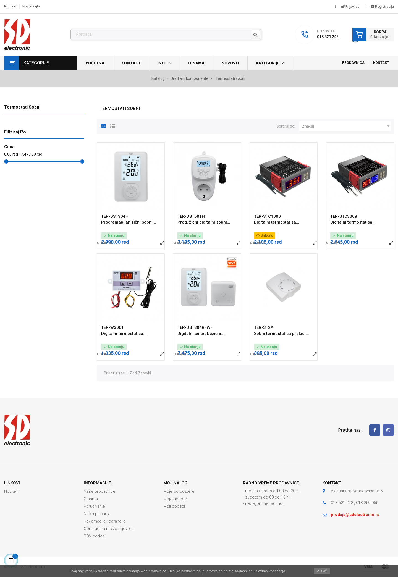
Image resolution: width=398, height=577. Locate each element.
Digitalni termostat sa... (276, 222)
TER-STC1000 (267, 216)
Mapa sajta (31, 6)
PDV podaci (95, 536)
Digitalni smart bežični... (200, 333)
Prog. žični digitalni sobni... (203, 222)
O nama (91, 498)
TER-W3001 (112, 327)
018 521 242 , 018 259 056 (354, 502)
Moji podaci (174, 506)
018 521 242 (328, 37)
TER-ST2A (263, 327)
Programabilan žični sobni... (128, 222)
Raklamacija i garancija (104, 521)
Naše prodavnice (100, 491)
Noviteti (11, 491)
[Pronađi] (165, 34)
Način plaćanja (97, 513)
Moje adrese (175, 498)
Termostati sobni (22, 107)
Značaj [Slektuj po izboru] (346, 126)
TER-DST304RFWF (195, 327)
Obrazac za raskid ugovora (108, 528)
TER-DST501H (191, 216)
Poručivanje (94, 506)
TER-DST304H (115, 216)
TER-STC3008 (343, 216)
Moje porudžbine (179, 491)
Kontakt (10, 6)
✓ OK (322, 571)
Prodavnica (353, 63)
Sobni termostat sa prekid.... (281, 333)
